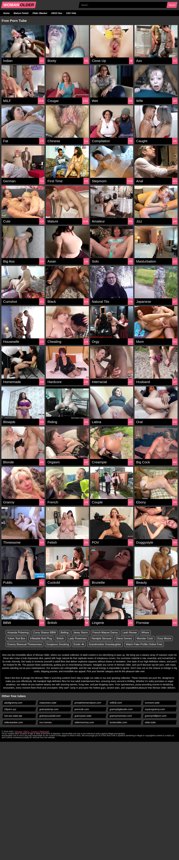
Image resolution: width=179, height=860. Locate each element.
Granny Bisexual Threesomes (24, 644)
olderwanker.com (13, 722)
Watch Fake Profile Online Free (144, 644)
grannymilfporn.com (156, 715)
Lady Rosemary (77, 638)
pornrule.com (81, 709)
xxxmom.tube (152, 702)
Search (172, 5)
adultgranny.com (13, 702)
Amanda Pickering (18, 632)
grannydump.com (49, 709)
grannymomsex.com (121, 715)
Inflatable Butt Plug (41, 638)
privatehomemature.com (87, 702)
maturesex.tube (48, 702)
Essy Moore (164, 638)
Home (6, 13)
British (60, 638)
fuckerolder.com (118, 722)
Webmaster (44, 731)
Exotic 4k (78, 644)
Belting (65, 632)
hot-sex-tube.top (13, 715)
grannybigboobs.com (121, 709)
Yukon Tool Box (16, 638)
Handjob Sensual (101, 638)
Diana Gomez (124, 638)
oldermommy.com (84, 722)
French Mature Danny (105, 632)
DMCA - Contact (30, 731)
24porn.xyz (10, 709)
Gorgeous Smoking (57, 644)
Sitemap (18, 731)
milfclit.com (116, 702)
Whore (145, 632)
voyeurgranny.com (155, 709)
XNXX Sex (57, 13)
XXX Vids (71, 13)
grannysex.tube (83, 715)
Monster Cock (145, 638)
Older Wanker (39, 13)
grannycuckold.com (50, 715)
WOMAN (18, 5)
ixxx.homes (45, 722)
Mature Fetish (21, 13)
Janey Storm (80, 632)
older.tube (150, 722)
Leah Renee (130, 632)
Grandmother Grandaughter (105, 644)
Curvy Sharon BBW (44, 632)
